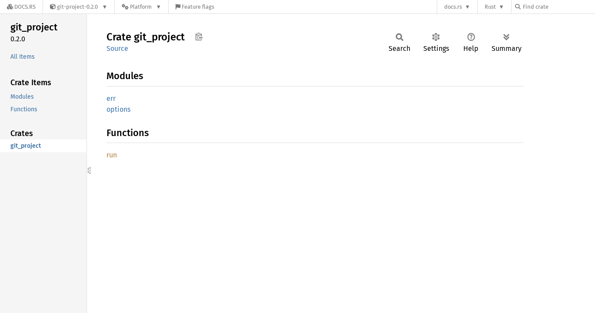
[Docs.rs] (21, 6)
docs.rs (453, 6)
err (111, 98)
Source (117, 48)
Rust (490, 6)
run (111, 155)
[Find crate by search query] (558, 6)
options (118, 109)
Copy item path (199, 36)
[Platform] (141, 6)
